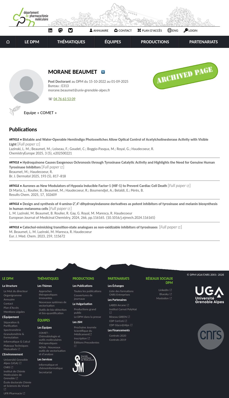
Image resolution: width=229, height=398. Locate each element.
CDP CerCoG (118, 321)
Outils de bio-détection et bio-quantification (53, 311)
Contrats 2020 (117, 335)
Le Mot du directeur (16, 291)
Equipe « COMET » (33, 112)
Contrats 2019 (117, 339)
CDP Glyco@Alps (121, 325)
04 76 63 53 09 (65, 99)
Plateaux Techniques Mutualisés (16, 347)
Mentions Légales (14, 311)
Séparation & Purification (11, 324)
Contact (123, 30)
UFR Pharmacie (14, 393)
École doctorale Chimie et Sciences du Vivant (17, 385)
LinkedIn (165, 290)
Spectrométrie (12, 330)
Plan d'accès (149, 30)
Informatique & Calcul (17, 341)
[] (28, 144)
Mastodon (164, 298)
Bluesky (165, 294)
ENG (172, 30)
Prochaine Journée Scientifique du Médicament (85, 331)
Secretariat (45, 372)
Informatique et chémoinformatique (51, 366)
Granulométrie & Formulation (14, 335)
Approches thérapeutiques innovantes (48, 294)
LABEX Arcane (119, 305)
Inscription (82, 338)
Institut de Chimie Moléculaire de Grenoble (14, 375)
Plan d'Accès (11, 307)
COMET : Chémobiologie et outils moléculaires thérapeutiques (50, 338)
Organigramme (13, 295)
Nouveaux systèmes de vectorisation (52, 303)
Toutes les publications (87, 291)
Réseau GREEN (119, 316)
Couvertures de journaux (83, 297)
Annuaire (98, 30)
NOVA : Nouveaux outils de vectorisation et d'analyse (52, 351)
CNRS (9, 367)
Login (190, 30)
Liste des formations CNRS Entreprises (121, 292)
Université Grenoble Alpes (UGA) (16, 361)
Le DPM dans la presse (87, 316)
